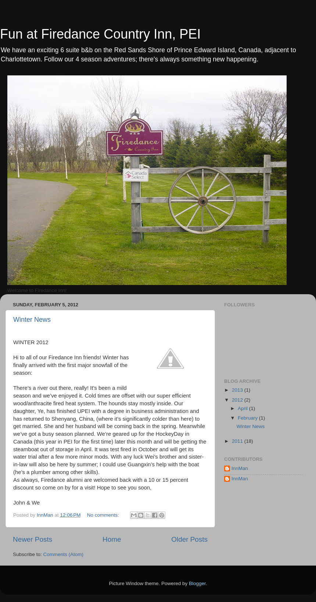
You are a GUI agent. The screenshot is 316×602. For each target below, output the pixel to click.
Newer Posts (32, 539)
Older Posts (189, 539)
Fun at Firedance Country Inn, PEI (100, 34)
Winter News (32, 319)
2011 (238, 441)
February (248, 418)
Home (112, 539)
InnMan (239, 468)
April (243, 408)
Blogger (197, 583)
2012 (238, 400)
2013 (238, 390)
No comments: (104, 515)
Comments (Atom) (63, 554)
